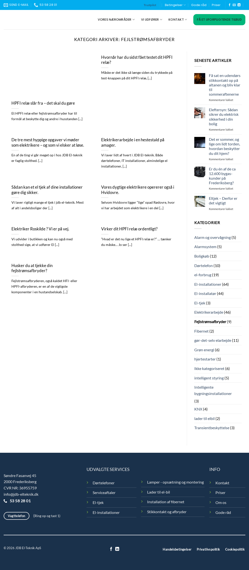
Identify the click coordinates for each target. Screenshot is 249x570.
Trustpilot (150, 5)
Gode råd (198, 5)
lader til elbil (204, 418)
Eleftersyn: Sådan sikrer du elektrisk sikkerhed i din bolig (224, 116)
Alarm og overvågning (212, 237)
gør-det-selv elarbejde (212, 340)
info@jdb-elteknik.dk (21, 494)
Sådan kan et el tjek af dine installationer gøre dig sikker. (47, 190)
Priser (216, 5)
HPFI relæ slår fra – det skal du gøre (43, 103)
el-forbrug (202, 274)
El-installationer (207, 284)
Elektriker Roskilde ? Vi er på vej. (40, 228)
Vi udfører (151, 19)
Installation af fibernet (165, 501)
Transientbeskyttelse (211, 427)
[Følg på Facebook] (229, 5)
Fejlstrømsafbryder (210, 321)
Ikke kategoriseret (209, 368)
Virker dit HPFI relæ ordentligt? (129, 228)
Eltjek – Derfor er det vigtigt (223, 200)
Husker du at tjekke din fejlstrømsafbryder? (32, 268)
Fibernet (201, 331)
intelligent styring (209, 378)
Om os (220, 502)
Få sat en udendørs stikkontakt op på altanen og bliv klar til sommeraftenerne (224, 84)
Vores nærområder (116, 19)
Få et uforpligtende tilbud (219, 19)
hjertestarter (205, 359)
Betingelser (175, 5)
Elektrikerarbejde (208, 312)
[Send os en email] (234, 5)
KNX (198, 409)
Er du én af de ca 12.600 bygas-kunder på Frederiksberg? (222, 176)
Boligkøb (201, 256)
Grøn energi (204, 349)
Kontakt (178, 19)
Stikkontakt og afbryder (167, 511)
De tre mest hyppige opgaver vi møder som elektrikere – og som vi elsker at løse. (47, 142)
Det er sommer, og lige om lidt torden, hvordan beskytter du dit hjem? (224, 146)
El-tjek (199, 303)
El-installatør (205, 293)
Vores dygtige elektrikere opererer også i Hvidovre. (137, 190)
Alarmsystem (205, 246)
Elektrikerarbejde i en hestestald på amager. (132, 142)
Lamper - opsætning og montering (175, 482)
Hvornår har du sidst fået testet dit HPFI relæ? (136, 60)
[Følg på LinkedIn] (239, 5)
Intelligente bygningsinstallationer (213, 390)
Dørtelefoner (104, 482)
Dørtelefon (203, 265)
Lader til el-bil (158, 492)
